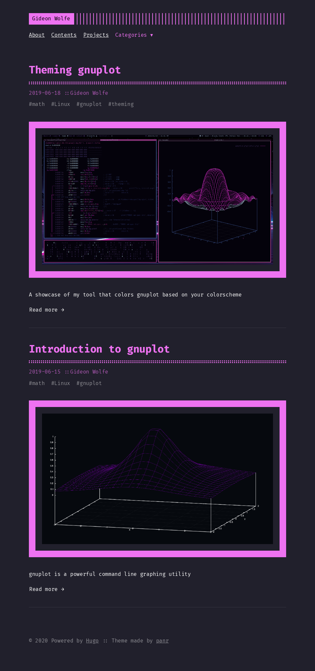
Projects (96, 35)
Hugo (92, 641)
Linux (62, 104)
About (37, 35)
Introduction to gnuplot (99, 349)
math (38, 104)
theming (123, 104)
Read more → (46, 310)
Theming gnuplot (75, 70)
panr (162, 641)
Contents (63, 35)
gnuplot (91, 104)
